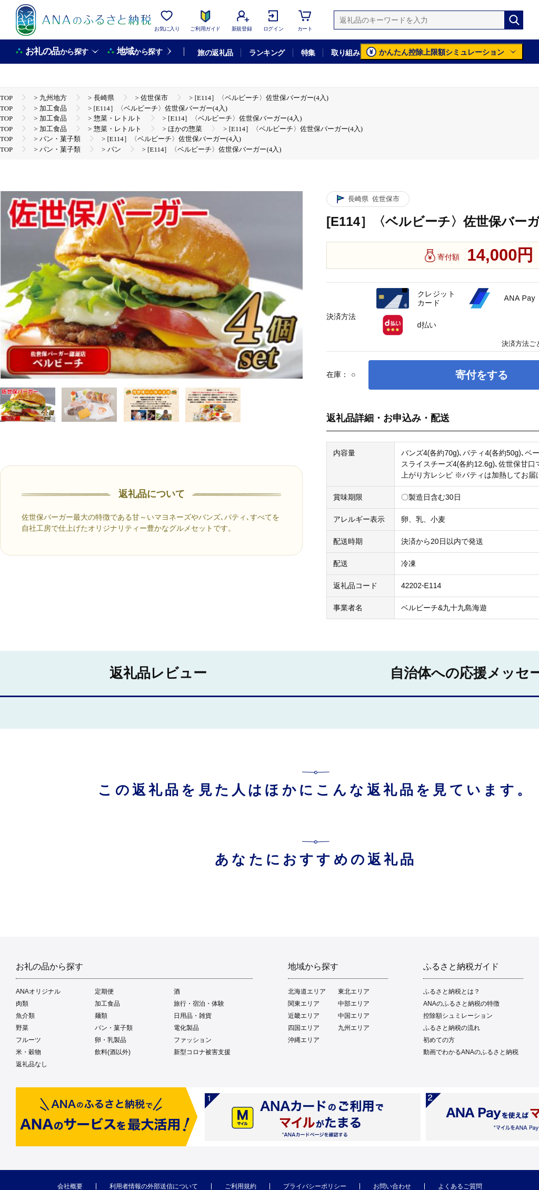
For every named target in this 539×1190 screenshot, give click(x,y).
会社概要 (70, 1186)
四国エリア (304, 1028)
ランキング (266, 52)
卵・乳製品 (110, 1040)
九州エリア (354, 1028)
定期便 (104, 991)
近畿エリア (304, 1015)
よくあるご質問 (460, 1186)
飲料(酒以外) (113, 1052)
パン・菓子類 (114, 1028)
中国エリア (354, 1015)
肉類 (22, 1003)
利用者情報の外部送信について (153, 1186)
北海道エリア (307, 991)
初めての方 (439, 1040)
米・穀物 (28, 1052)
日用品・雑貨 (193, 1015)
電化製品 (186, 1028)
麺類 (101, 1015)
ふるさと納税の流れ (451, 1028)
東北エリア (354, 991)
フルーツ (28, 1040)
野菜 (22, 1028)
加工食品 (107, 1003)
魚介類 (25, 1015)
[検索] (513, 20)
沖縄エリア (304, 1040)
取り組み (345, 52)
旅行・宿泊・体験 (199, 1003)
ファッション (193, 1040)
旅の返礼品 (215, 52)
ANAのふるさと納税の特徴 (461, 1003)
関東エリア (304, 1003)
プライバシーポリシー (314, 1186)
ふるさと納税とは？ (451, 991)
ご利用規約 (240, 1186)
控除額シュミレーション (458, 1015)
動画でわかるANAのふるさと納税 (470, 1052)
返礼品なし (31, 1064)
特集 (308, 52)
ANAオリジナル (38, 991)
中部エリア (354, 1003)
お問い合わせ (392, 1186)
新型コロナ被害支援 (202, 1052)
